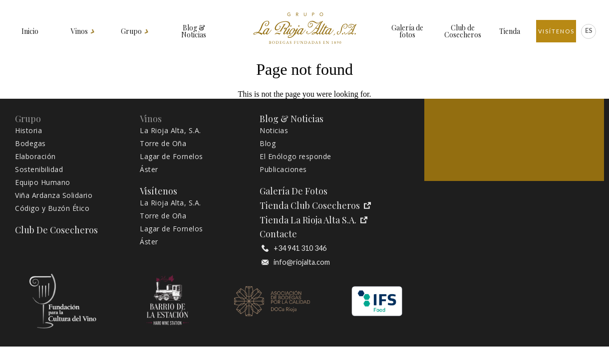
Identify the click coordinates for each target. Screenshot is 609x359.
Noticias (274, 131)
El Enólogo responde (295, 157)
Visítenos (556, 31)
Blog (268, 144)
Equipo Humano (42, 182)
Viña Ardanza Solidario (53, 195)
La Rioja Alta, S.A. (170, 131)
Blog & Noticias (193, 31)
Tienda (509, 31)
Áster (149, 170)
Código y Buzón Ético (52, 208)
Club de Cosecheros (462, 31)
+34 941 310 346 (294, 248)
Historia (28, 131)
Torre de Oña (163, 144)
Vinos (79, 31)
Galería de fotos (407, 31)
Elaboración (35, 157)
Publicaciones (283, 170)
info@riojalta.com (296, 262)
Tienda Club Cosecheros (315, 205)
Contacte (278, 234)
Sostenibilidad (39, 170)
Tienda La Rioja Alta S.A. (313, 220)
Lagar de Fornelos (171, 157)
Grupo (131, 31)
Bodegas (30, 144)
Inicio (29, 31)
